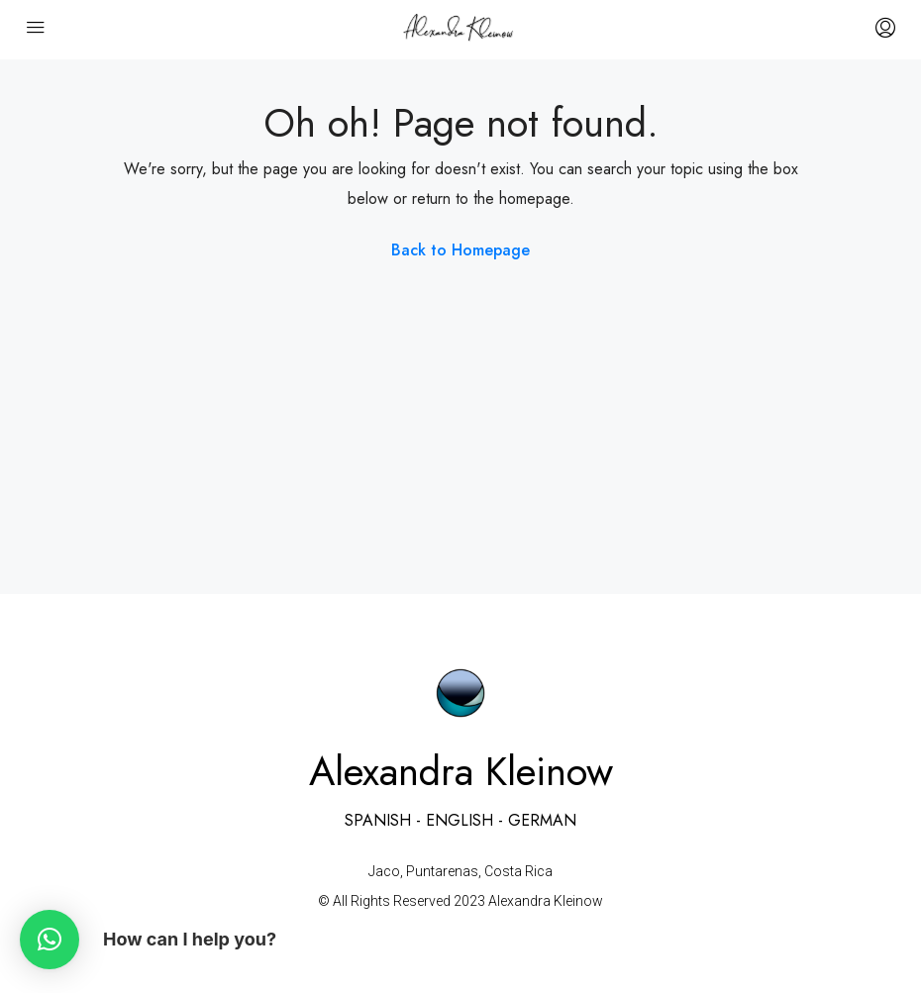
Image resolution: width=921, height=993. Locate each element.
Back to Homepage (460, 250)
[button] (49, 939)
